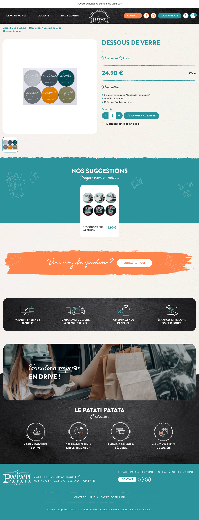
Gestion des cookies (140, 510)
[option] (99, 211)
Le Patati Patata (16, 15)
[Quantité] (112, 115)
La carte (43, 15)
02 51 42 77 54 (42, 481)
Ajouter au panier (141, 115)
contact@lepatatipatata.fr (74, 481)
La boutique (170, 15)
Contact (132, 15)
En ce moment (70, 15)
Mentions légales (88, 510)
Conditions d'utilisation (113, 510)
